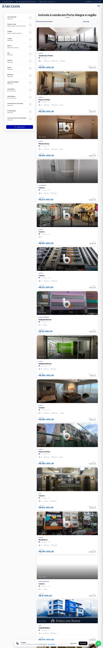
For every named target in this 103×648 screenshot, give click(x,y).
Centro (42, 188)
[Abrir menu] (98, 6)
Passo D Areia (44, 100)
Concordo (83, 643)
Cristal (41, 407)
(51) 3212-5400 (8, 1)
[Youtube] (99, 1)
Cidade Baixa (44, 628)
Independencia (45, 319)
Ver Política (51, 644)
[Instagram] (95, 1)
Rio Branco (43, 540)
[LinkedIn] (97, 1)
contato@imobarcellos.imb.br (26, 1)
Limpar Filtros (19, 127)
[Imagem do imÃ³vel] (67, 39)
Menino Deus (44, 144)
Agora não (73, 643)
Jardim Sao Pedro (46, 55)
